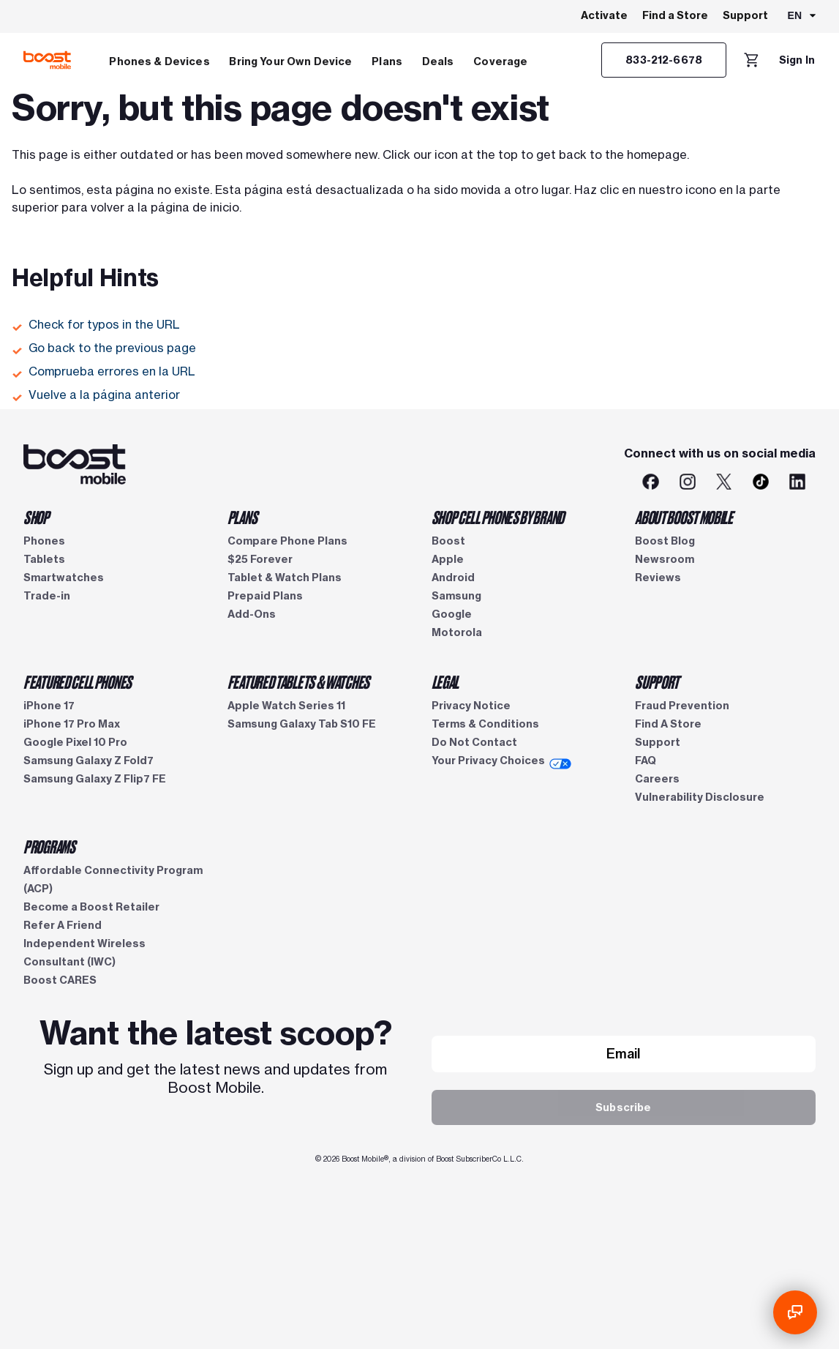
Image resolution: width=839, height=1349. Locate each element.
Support (745, 15)
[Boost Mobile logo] (47, 60)
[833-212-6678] (663, 60)
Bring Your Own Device (290, 61)
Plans (387, 61)
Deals (438, 61)
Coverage (500, 61)
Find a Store (675, 15)
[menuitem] (159, 60)
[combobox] (803, 16)
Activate (604, 15)
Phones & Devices (159, 61)
